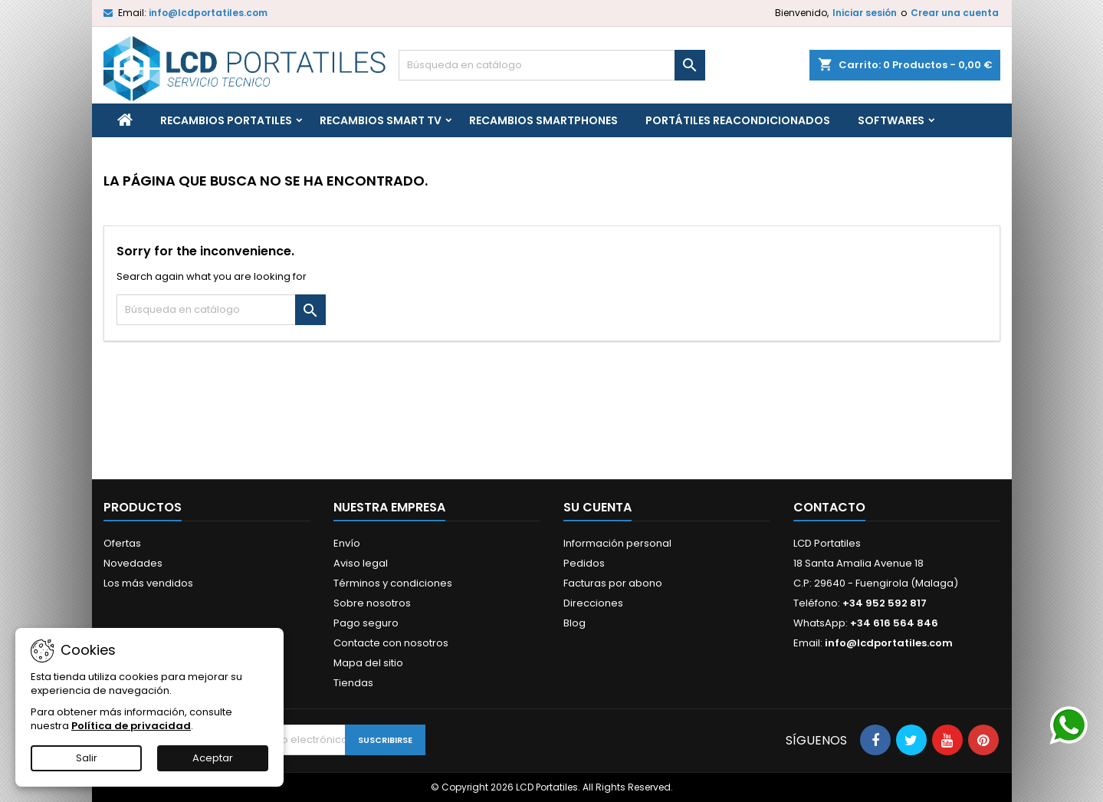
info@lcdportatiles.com (208, 12)
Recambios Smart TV (381, 120)
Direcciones (593, 603)
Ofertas (122, 543)
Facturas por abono (612, 583)
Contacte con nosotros (390, 643)
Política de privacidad (131, 725)
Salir (86, 758)
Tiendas (353, 682)
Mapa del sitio (368, 663)
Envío (346, 543)
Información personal (617, 543)
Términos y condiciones (392, 583)
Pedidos (584, 563)
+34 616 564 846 (894, 623)
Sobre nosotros (372, 603)
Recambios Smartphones (543, 120)
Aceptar (212, 758)
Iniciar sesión (864, 12)
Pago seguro (366, 623)
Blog (574, 623)
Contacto (829, 507)
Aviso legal (360, 563)
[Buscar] (552, 65)
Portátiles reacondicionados (737, 120)
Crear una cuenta (955, 12)
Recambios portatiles (226, 120)
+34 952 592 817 (884, 603)
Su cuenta (597, 507)
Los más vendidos (148, 583)
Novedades (132, 563)
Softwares (891, 120)
